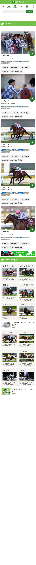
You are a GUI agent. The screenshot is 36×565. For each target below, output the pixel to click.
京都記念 (5, 71)
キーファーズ (26, 61)
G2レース (8, 61)
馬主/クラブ (20, 61)
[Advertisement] (18, 17)
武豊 (15, 61)
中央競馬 (4, 61)
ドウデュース (14, 67)
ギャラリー (5, 67)
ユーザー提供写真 (6, 63)
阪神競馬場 (18, 71)
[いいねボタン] (32, 53)
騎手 (13, 61)
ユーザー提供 (25, 67)
